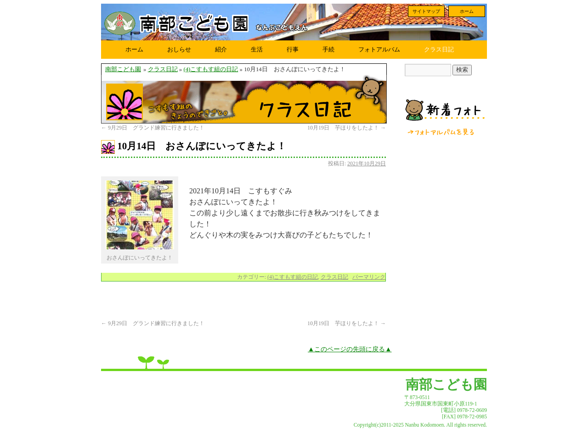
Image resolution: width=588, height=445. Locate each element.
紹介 (221, 49)
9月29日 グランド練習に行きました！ (152, 127)
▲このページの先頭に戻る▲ (350, 349)
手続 (328, 49)
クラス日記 (439, 49)
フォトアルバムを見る (441, 132)
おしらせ (179, 49)
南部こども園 (123, 69)
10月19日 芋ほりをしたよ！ (346, 127)
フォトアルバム (379, 49)
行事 (293, 49)
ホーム (467, 11)
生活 (257, 49)
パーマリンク (368, 277)
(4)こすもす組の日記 (210, 69)
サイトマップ (426, 11)
